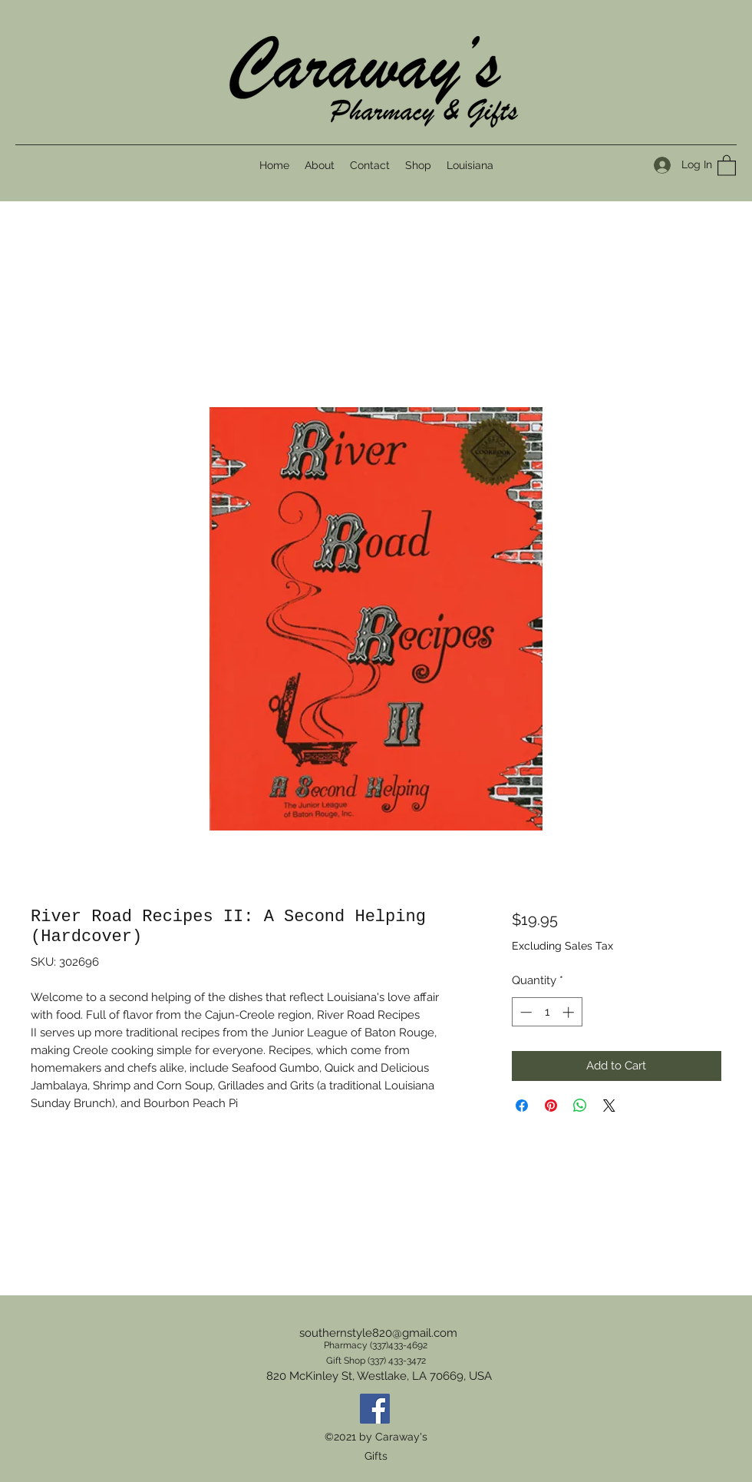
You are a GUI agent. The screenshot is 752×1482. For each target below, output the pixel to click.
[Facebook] (375, 1409)
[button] (726, 165)
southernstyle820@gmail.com (378, 1333)
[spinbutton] (546, 1012)
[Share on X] (609, 1105)
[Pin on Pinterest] (551, 1105)
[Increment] (569, 1012)
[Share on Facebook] (522, 1105)
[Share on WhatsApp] (580, 1105)
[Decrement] (524, 1012)
